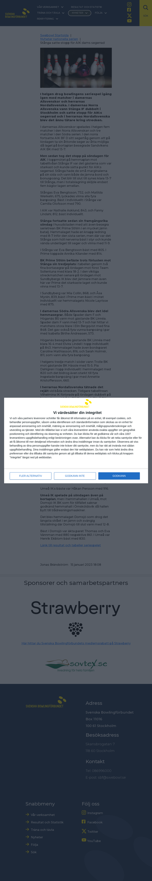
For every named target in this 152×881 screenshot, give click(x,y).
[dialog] (76, 440)
